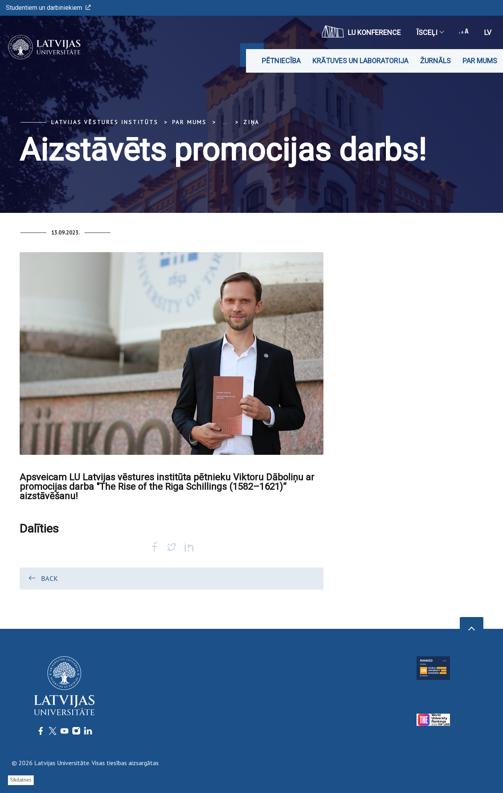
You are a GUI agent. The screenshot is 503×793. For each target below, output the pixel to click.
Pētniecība (281, 61)
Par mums (480, 61)
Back (43, 578)
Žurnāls (435, 61)
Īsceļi (430, 32)
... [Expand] (225, 122)
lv (487, 32)
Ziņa (251, 122)
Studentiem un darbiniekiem (48, 7)
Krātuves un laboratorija (360, 61)
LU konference (361, 31)
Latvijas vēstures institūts (104, 122)
